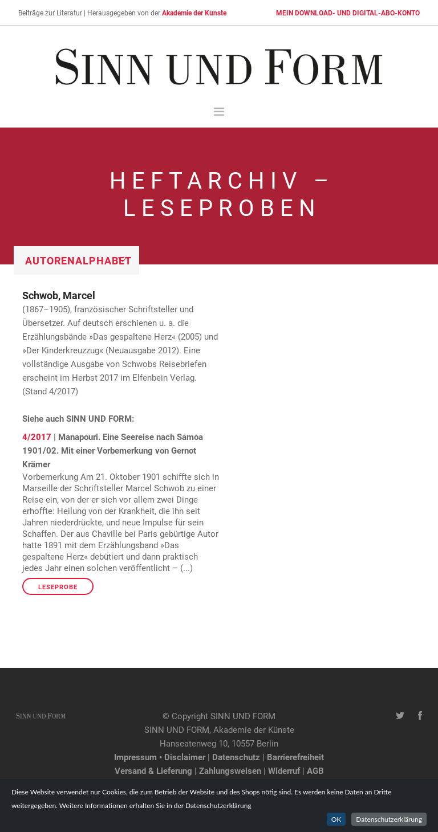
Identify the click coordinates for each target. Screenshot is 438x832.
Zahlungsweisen (230, 770)
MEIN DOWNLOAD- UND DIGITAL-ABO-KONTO (348, 12)
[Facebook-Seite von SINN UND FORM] (420, 715)
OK (336, 819)
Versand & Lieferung (153, 770)
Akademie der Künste (194, 12)
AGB (315, 770)
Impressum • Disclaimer (159, 756)
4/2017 (36, 436)
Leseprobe (58, 586)
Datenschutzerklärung (389, 819)
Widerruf (284, 770)
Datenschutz (236, 756)
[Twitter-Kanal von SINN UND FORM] (400, 715)
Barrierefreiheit (295, 756)
